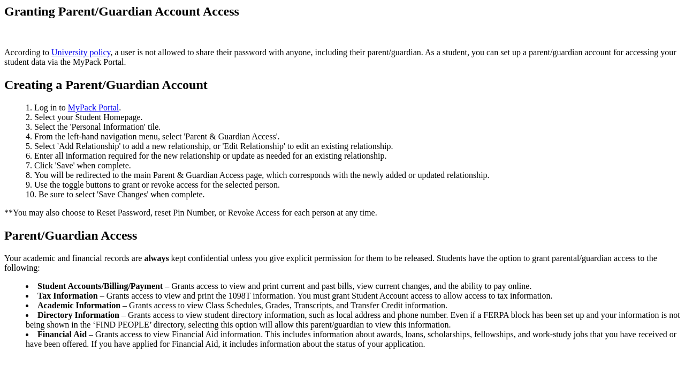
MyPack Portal (93, 107)
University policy (81, 52)
